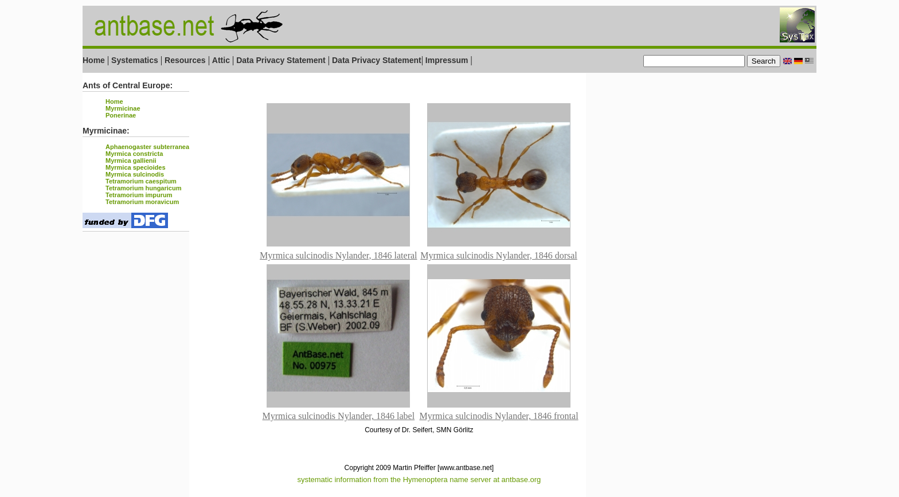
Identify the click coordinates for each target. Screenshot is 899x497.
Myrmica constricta (134, 153)
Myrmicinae (122, 108)
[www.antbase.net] (465, 468)
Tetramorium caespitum (141, 181)
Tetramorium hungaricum (143, 188)
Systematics (134, 60)
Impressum (446, 60)
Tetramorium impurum (139, 194)
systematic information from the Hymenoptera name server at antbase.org (419, 479)
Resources (185, 60)
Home (94, 60)
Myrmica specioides (135, 167)
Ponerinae (120, 115)
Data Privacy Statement (281, 60)
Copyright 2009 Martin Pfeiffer (390, 468)
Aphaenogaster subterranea (147, 146)
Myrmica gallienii (131, 160)
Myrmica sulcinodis (134, 174)
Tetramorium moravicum (142, 201)
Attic (221, 60)
